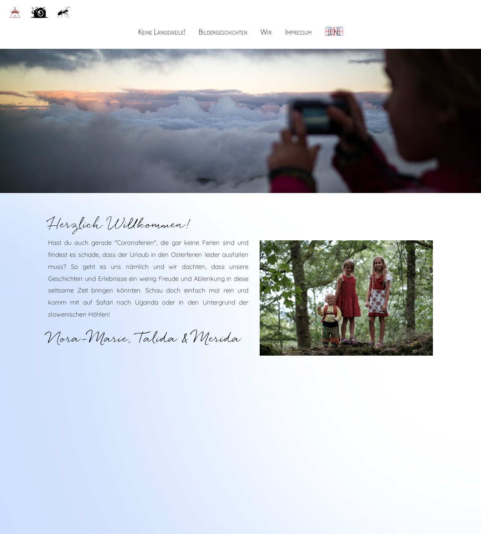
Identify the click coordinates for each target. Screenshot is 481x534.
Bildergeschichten (222, 31)
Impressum (298, 31)
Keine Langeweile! (161, 31)
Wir (266, 31)
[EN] (334, 31)
